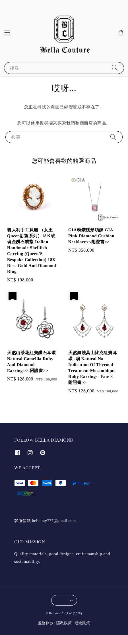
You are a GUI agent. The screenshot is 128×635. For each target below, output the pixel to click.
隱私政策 (64, 623)
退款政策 (82, 623)
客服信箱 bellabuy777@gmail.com (45, 521)
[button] (7, 32)
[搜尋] (115, 67)
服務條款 (46, 623)
